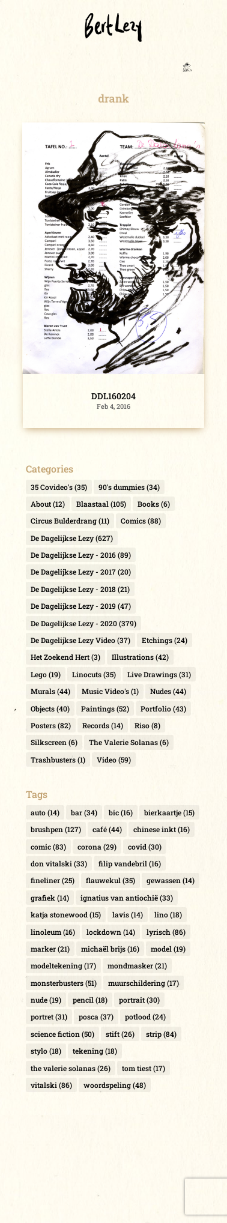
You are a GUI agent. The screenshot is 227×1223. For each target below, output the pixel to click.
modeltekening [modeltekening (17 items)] (63, 965)
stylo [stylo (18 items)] (46, 1050)
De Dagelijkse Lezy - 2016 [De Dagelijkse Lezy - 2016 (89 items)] (81, 555)
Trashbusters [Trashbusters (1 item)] (58, 759)
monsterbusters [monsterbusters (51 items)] (64, 983)
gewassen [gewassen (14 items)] (171, 880)
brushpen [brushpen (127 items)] (56, 829)
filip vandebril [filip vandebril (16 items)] (129, 863)
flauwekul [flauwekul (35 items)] (110, 880)
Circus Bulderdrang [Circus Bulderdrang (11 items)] (70, 520)
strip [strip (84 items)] (161, 1034)
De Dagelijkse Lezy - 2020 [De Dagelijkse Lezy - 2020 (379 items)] (83, 623)
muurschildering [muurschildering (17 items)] (143, 983)
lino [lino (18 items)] (168, 914)
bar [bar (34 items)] (84, 812)
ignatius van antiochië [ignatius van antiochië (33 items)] (126, 897)
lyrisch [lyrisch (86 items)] (166, 932)
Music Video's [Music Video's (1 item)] (110, 691)
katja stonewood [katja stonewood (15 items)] (66, 914)
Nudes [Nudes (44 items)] (168, 691)
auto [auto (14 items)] (45, 812)
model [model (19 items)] (168, 948)
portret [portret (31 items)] (49, 1016)
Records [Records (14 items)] (102, 725)
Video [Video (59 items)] (114, 759)
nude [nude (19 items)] (46, 999)
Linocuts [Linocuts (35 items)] (94, 674)
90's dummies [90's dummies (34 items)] (129, 487)
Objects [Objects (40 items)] (50, 708)
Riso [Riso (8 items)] (147, 725)
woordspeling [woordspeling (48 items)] (114, 1085)
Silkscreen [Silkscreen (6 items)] (54, 742)
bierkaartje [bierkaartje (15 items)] (169, 812)
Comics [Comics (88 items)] (141, 520)
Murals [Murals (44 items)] (50, 691)
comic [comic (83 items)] (48, 846)
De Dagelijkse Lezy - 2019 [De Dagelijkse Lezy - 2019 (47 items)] (81, 606)
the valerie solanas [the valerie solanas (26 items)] (70, 1068)
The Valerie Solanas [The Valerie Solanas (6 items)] (129, 742)
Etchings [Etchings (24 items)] (164, 640)
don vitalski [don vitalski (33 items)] (59, 863)
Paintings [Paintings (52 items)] (105, 708)
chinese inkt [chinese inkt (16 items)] (161, 829)
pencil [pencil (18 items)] (90, 999)
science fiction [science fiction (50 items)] (62, 1034)
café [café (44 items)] (107, 829)
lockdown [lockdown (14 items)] (110, 932)
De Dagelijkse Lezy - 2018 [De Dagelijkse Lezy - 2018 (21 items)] (80, 589)
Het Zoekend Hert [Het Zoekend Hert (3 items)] (65, 657)
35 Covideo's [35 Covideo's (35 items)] (59, 487)
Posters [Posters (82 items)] (51, 725)
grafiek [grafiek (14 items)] (50, 897)
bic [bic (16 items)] (121, 812)
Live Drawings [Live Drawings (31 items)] (159, 674)
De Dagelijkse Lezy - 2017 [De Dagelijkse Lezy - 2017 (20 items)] (81, 571)
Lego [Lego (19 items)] (46, 674)
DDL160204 (113, 396)
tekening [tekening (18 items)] (95, 1050)
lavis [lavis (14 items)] (127, 914)
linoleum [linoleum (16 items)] (53, 932)
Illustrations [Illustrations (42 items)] (140, 657)
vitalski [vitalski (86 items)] (51, 1085)
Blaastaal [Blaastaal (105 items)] (101, 504)
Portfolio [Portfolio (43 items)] (163, 708)
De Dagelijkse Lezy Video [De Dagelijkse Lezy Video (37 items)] (80, 640)
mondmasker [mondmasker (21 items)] (137, 965)
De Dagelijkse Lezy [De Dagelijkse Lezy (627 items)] (72, 538)
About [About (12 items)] (48, 504)
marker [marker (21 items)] (50, 948)
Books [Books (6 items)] (154, 504)
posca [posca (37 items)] (96, 1016)
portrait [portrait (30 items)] (139, 999)
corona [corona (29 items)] (97, 846)
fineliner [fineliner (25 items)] (52, 880)
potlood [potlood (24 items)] (145, 1016)
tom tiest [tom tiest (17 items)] (143, 1068)
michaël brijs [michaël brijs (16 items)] (110, 948)
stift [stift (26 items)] (120, 1034)
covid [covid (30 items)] (145, 846)
